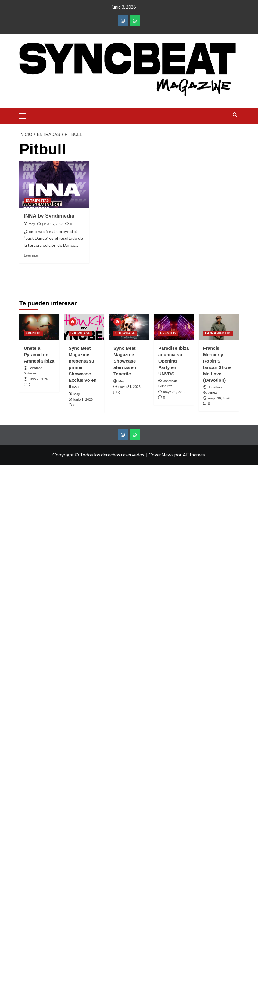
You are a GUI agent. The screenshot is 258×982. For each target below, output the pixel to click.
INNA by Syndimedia (49, 216)
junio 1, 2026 (83, 672)
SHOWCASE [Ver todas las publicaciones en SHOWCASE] (80, 606)
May (32, 224)
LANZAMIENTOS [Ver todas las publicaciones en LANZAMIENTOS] (218, 606)
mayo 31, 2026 (129, 659)
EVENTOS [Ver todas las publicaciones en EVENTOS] (33, 606)
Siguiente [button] (231, 414)
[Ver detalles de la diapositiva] (101, 411)
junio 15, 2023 (52, 224)
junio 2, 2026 (38, 652)
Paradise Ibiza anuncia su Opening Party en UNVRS (173, 633)
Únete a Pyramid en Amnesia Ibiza (39, 627)
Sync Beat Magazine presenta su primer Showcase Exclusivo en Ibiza (83, 640)
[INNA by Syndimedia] (54, 184)
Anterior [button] (26, 414)
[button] (25, 115)
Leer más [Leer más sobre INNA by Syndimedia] (31, 255)
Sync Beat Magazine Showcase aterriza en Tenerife (124, 633)
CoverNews (161, 727)
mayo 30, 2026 (219, 671)
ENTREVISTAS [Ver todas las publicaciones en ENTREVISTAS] (37, 200)
